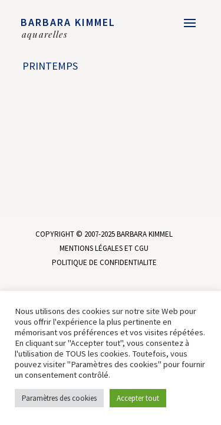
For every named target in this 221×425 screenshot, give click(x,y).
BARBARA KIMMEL (68, 22)
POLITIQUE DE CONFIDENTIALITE (104, 262)
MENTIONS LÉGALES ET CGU (104, 248)
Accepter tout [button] (138, 398)
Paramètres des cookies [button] (59, 398)
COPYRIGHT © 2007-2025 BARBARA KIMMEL (104, 234)
